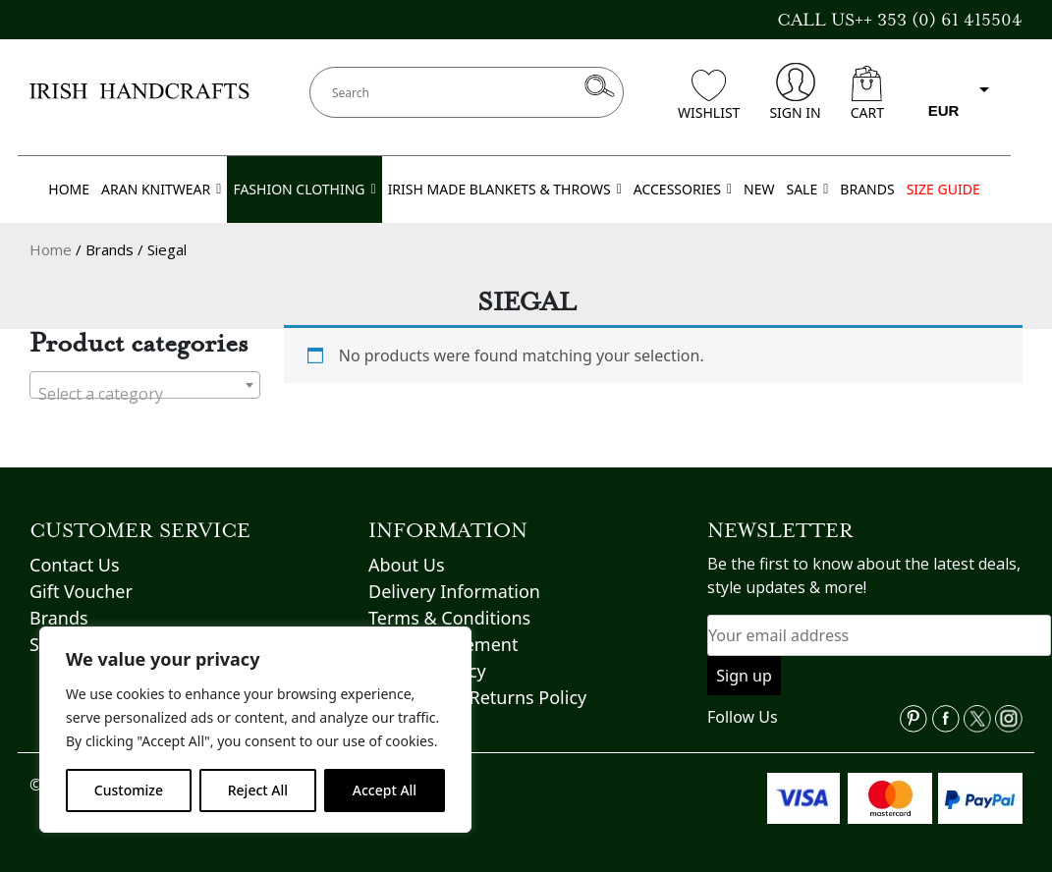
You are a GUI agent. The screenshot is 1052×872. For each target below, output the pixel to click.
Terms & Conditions (449, 617)
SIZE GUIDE (943, 189)
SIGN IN (794, 92)
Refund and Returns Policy (477, 697)
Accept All (384, 790)
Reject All (258, 790)
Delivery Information (454, 591)
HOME (68, 189)
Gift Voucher (81, 591)
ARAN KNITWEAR (161, 189)
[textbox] (144, 393)
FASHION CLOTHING (304, 189)
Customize (128, 790)
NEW (759, 189)
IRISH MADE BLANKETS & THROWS (505, 189)
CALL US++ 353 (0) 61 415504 (900, 19)
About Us (406, 564)
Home (50, 249)
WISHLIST (709, 96)
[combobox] (144, 385)
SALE (807, 189)
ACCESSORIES (683, 189)
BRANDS (867, 189)
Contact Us (74, 564)
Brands (58, 617)
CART (867, 94)
